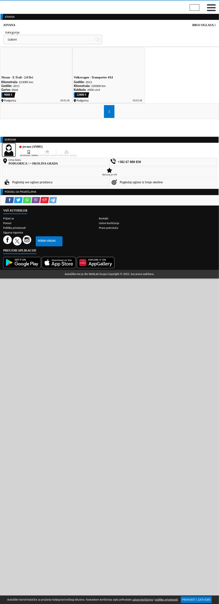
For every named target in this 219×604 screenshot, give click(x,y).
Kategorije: (12, 55)
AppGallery (139, 4)
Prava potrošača (108, 500)
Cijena (112, 55)
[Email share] (44, 344)
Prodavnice (45, 33)
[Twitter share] (18, 344)
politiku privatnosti (166, 599)
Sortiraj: (113, 71)
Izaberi (12, 62)
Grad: (8, 71)
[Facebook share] (9, 344)
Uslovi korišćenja (109, 495)
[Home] (3, 33)
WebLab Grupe (98, 546)
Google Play (86, 4)
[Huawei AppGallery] (96, 535)
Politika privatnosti (14, 500)
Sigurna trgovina (13, 505)
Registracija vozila (179, 33)
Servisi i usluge (146, 33)
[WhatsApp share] (27, 344)
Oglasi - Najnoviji (123, 77)
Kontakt (187, 4)
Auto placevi (70, 33)
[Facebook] (8, 513)
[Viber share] (35, 344)
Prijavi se (209, 4)
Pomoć (7, 495)
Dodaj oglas (47, 513)
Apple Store (113, 4)
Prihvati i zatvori (196, 599)
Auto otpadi (119, 33)
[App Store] (59, 535)
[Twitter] (18, 513)
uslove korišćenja (142, 599)
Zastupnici (95, 33)
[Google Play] (22, 535)
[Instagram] (27, 513)
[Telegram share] (53, 344)
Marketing (164, 4)
